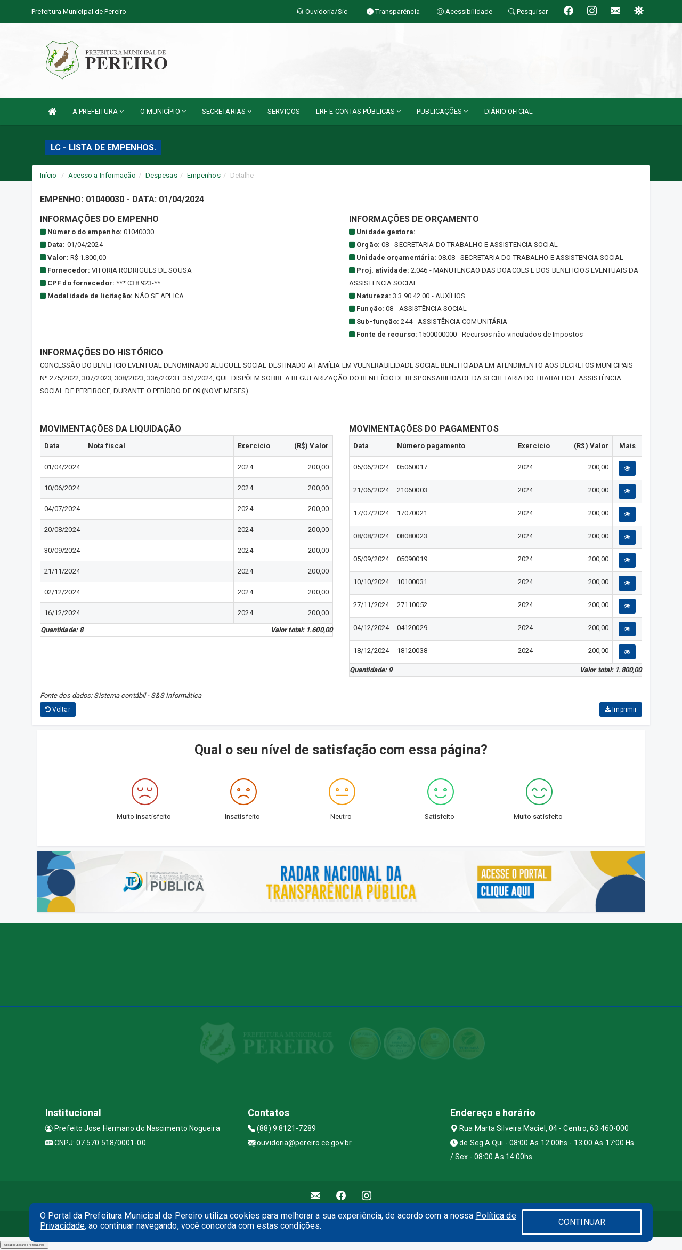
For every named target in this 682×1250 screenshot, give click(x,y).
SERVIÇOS (283, 111)
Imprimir (621, 709)
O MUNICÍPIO (163, 111)
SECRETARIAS (226, 111)
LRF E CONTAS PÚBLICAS (358, 111)
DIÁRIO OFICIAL (508, 111)
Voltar (57, 709)
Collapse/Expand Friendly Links (24, 1244)
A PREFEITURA (98, 111)
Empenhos (204, 175)
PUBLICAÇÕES (442, 111)
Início (48, 175)
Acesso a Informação (102, 175)
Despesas (161, 175)
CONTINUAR (581, 1222)
